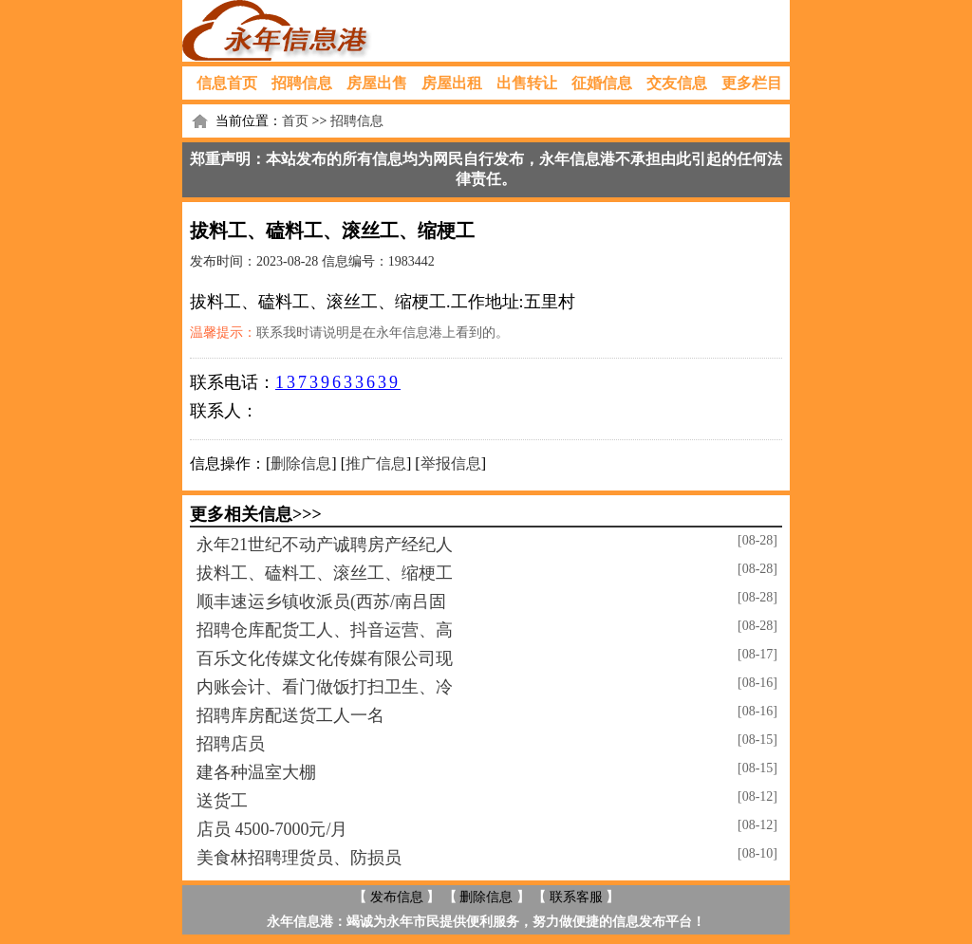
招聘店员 (230, 743)
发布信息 (396, 897)
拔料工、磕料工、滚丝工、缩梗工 (324, 573)
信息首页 (226, 83)
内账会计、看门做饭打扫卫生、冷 (324, 686)
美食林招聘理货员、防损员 (299, 857)
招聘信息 (301, 83)
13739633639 (338, 382)
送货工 (222, 800)
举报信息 (451, 463)
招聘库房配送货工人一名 (290, 715)
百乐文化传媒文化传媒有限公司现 (324, 658)
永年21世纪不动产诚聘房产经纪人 (324, 544)
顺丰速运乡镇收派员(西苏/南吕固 (321, 601)
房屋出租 (451, 83)
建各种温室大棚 (256, 772)
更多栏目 (751, 83)
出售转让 (526, 83)
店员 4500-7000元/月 (272, 829)
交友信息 (676, 83)
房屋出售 (376, 83)
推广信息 (376, 463)
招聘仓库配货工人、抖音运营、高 (324, 629)
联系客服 (576, 897)
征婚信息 (601, 83)
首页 (295, 121)
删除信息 (301, 463)
